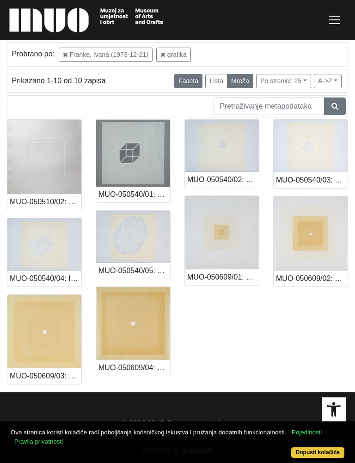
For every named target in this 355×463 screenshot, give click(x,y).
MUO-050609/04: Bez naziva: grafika (134, 368)
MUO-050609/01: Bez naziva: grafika (223, 277)
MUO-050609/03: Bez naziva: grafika (45, 376)
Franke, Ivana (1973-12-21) (105, 54)
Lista (216, 81)
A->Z (325, 81)
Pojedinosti (307, 432)
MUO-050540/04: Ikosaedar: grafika (45, 278)
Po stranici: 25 (280, 81)
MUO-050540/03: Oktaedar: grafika (312, 180)
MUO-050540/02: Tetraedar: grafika (223, 179)
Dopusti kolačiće (318, 452)
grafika (173, 54)
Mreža (240, 81)
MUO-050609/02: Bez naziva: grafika (312, 278)
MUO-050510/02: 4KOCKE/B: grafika (45, 202)
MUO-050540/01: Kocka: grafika (134, 194)
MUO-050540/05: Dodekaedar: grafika (134, 270)
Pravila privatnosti (38, 441)
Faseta (188, 81)
